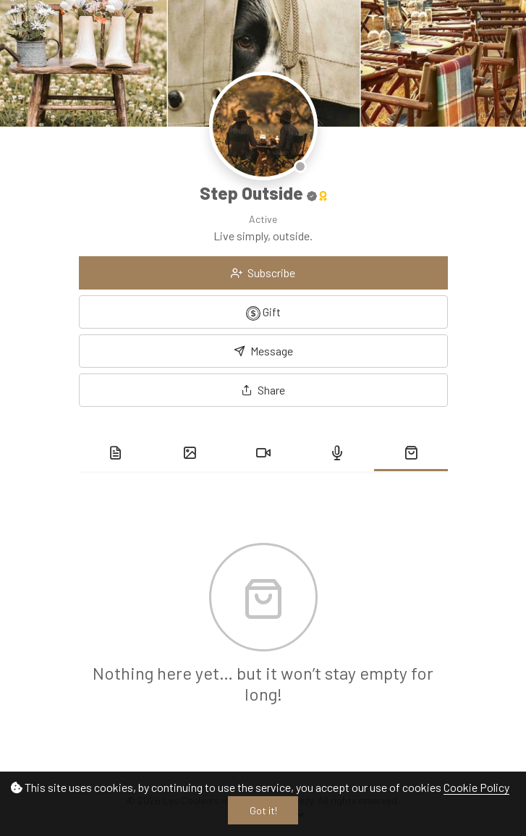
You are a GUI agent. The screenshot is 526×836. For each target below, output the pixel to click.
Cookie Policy (476, 787)
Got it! (263, 810)
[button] (263, 390)
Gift (263, 313)
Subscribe (263, 272)
